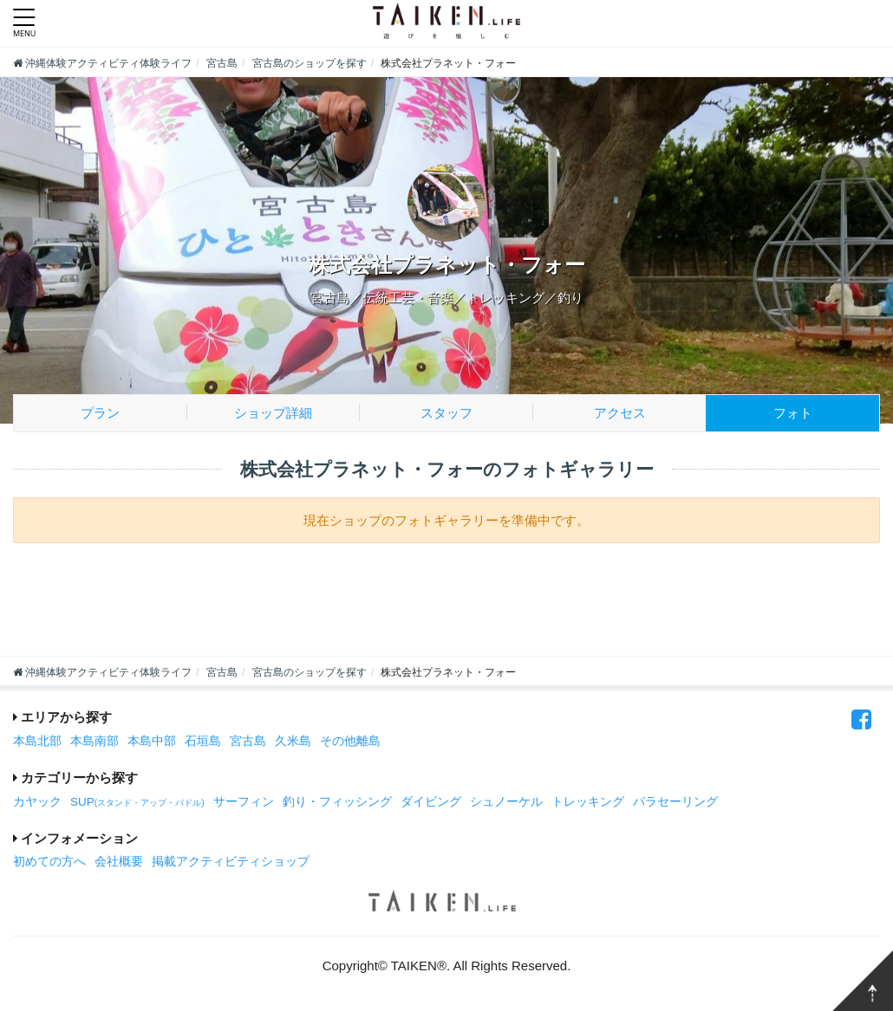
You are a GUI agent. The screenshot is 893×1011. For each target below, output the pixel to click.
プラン (100, 412)
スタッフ (446, 412)
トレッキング (587, 801)
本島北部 (37, 741)
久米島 (293, 741)
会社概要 (119, 861)
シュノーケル (506, 801)
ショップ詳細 (273, 412)
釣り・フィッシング (337, 801)
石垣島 (203, 741)
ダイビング (431, 801)
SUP (137, 801)
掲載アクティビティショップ (231, 861)
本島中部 (151, 741)
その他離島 (350, 741)
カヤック (37, 801)
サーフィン (243, 801)
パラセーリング (675, 801)
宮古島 (248, 741)
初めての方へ (49, 861)
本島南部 (94, 741)
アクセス (620, 412)
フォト (792, 412)
